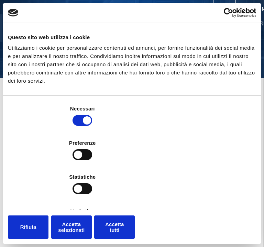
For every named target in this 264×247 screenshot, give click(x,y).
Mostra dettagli (224, 178)
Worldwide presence (132, 9)
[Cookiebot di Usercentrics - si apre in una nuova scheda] (226, 44)
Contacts (82, 9)
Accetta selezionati (132, 199)
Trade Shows (216, 9)
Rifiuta (48, 199)
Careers (178, 9)
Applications (179, 24)
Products (132, 24)
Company (93, 24)
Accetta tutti (216, 199)
